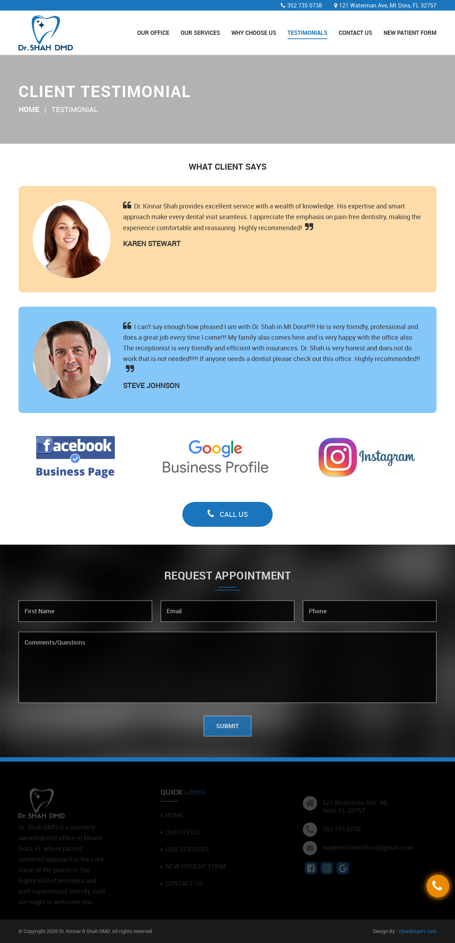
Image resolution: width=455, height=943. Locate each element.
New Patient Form (410, 33)
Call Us (227, 514)
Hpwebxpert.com (417, 931)
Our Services (200, 33)
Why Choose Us (253, 33)
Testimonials (307, 33)
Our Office (153, 33)
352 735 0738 (304, 5)
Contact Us (355, 33)
